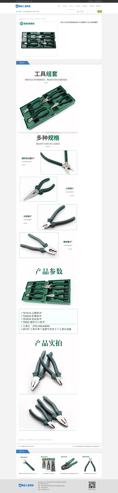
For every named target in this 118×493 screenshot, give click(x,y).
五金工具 (32, 11)
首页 (59, 6)
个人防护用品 (26, 11)
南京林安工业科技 (24, 6)
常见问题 (91, 6)
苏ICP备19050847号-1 (43, 483)
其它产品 (36, 11)
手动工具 (43, 19)
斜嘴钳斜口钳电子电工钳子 (28, 446)
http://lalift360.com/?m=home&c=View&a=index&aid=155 (39, 439)
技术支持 (78, 6)
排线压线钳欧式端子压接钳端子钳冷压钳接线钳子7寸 (88, 446)
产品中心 (71, 6)
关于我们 (64, 6)
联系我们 (98, 6)
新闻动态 (85, 6)
